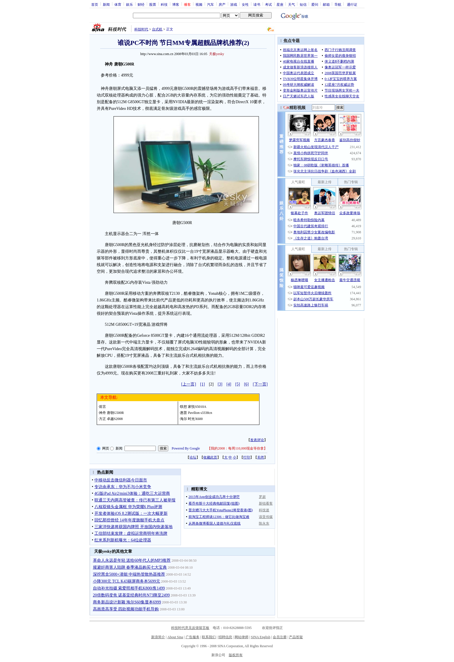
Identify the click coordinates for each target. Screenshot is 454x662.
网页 (105, 448)
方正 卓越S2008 (111, 419)
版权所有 (236, 655)
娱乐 (129, 4)
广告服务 (192, 637)
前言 (102, 407)
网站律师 (241, 637)
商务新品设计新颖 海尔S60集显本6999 (127, 602)
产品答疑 (296, 637)
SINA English (260, 637)
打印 (246, 457)
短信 (303, 4)
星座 (280, 4)
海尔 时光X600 (191, 419)
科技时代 (141, 29)
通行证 (352, 4)
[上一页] (188, 384)
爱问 (314, 4)
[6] (246, 384)
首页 (94, 4)
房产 (222, 4)
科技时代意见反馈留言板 (190, 628)
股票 (152, 4)
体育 (117, 4)
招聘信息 (225, 637)
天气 (291, 4)
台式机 (157, 29)
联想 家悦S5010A (193, 407)
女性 (245, 4)
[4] (228, 384)
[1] (202, 384)
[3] (220, 384)
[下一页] (260, 384)
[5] (237, 384)
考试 (268, 4)
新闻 (106, 4)
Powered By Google (186, 448)
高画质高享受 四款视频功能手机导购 (126, 609)
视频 (198, 4)
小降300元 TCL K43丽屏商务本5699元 (126, 581)
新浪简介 (158, 637)
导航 (337, 4)
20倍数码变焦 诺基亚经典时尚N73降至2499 (131, 595)
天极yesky (216, 54)
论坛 (192, 457)
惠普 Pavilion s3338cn (196, 413)
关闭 (260, 457)
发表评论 (257, 440)
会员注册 (280, 637)
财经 (141, 4)
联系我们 (209, 637)
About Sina (175, 637)
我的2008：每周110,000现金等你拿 (237, 448)
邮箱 (326, 4)
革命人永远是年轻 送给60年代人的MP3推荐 (132, 560)
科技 (164, 4)
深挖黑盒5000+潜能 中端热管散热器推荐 (129, 574)
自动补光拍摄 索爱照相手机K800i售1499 (129, 588)
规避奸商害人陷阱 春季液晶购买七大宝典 (130, 567)
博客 (175, 4)
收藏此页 (210, 457)
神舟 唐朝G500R (111, 413)
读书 (256, 4)
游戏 (233, 4)
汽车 (210, 4)
